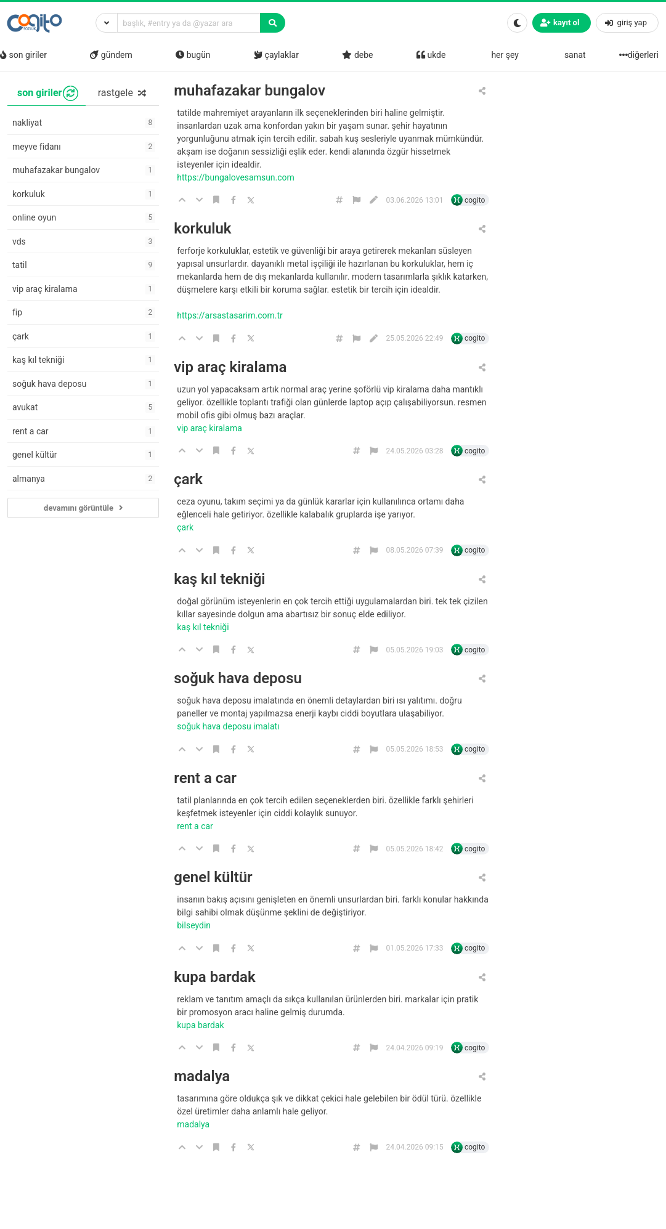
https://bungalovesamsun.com (236, 177)
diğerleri (640, 55)
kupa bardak (214, 977)
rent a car (205, 778)
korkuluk (202, 229)
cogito (475, 200)
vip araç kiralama (230, 367)
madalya (202, 1076)
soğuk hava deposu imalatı (229, 726)
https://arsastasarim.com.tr (231, 315)
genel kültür (213, 877)
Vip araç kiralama (210, 428)
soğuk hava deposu (238, 678)
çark (188, 479)
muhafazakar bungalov (249, 91)
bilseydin (195, 925)
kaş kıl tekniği (219, 579)
